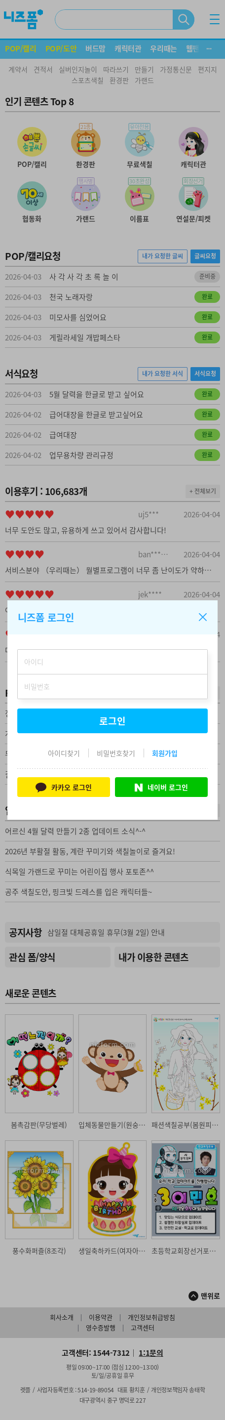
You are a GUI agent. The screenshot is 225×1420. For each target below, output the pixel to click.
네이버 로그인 (161, 787)
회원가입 (165, 753)
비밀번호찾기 (116, 753)
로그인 (112, 721)
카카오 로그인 (63, 787)
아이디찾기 (64, 753)
